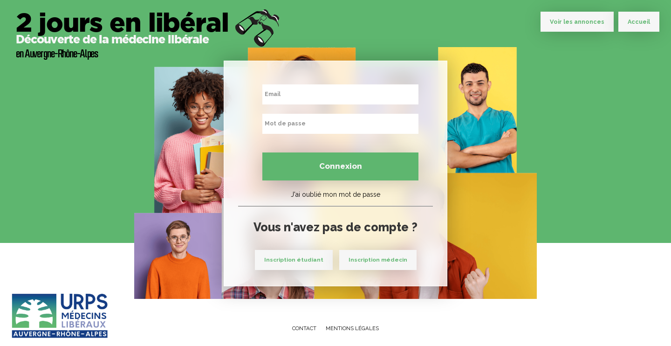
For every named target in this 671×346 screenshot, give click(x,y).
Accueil (639, 21)
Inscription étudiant (293, 259)
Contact (304, 328)
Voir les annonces (577, 21)
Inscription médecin (378, 259)
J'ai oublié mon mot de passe (335, 194)
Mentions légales (352, 328)
